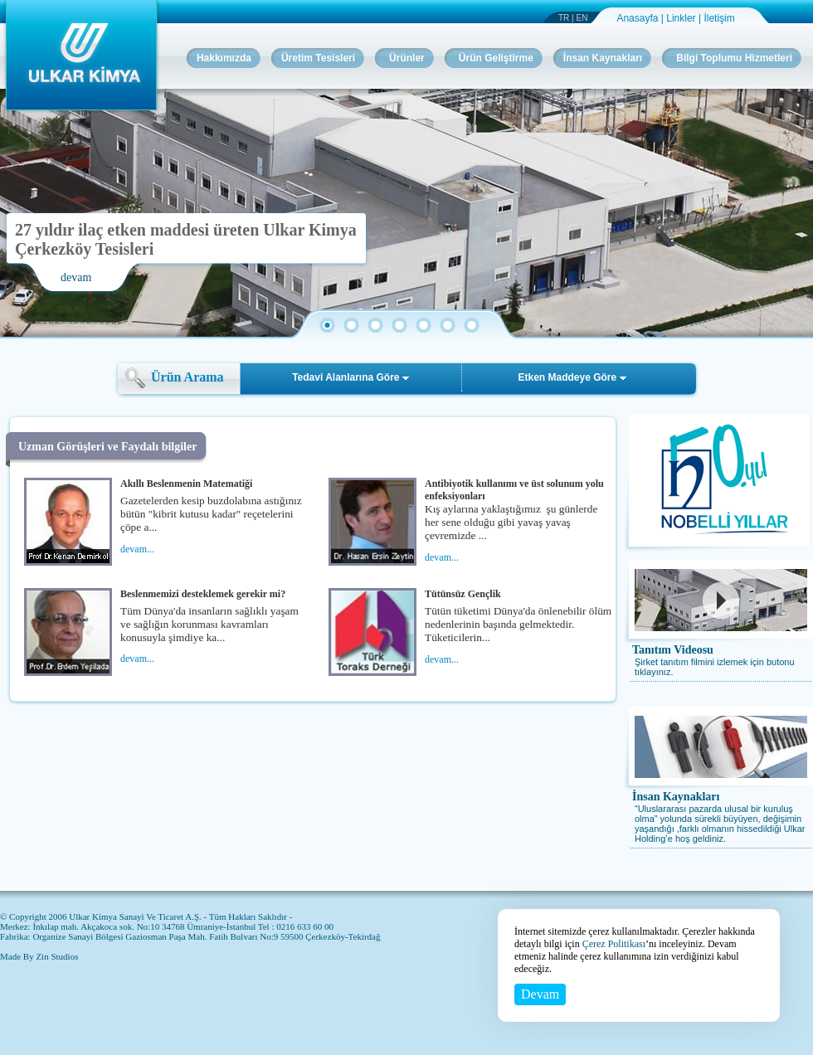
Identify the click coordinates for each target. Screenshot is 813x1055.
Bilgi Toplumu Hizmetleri (734, 58)
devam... (137, 549)
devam (76, 277)
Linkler (682, 18)
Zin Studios (57, 956)
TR (563, 17)
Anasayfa (638, 18)
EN (582, 17)
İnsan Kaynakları (675, 796)
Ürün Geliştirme (496, 58)
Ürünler (407, 58)
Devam (540, 994)
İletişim (718, 18)
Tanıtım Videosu (672, 650)
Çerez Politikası (613, 944)
